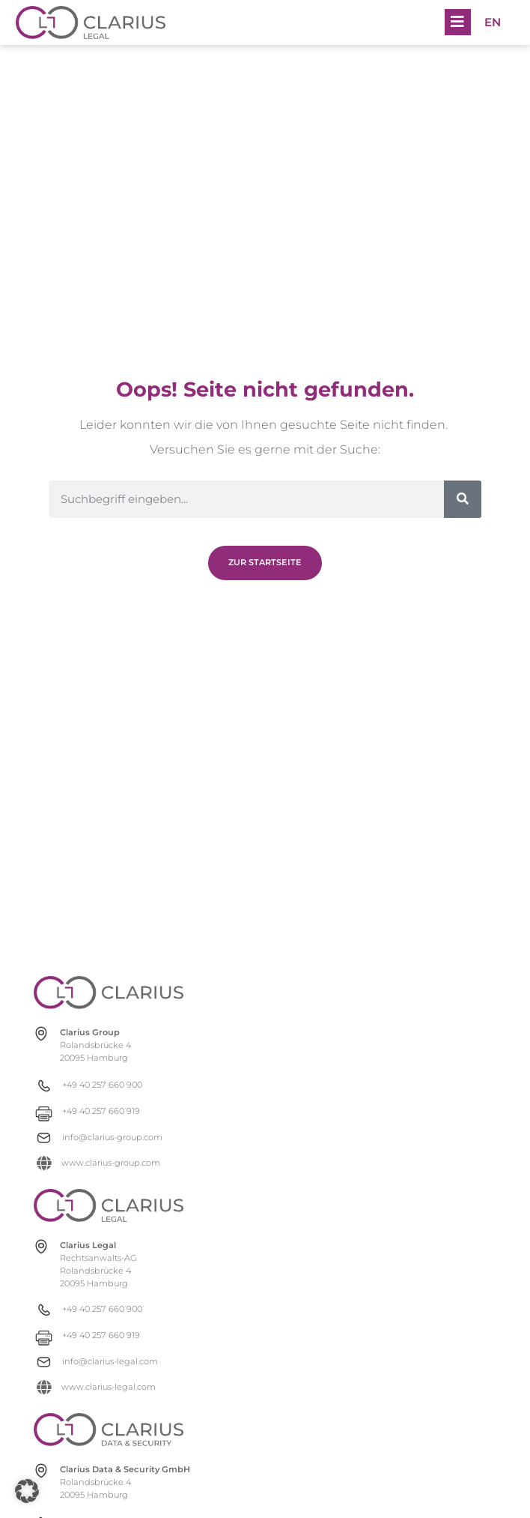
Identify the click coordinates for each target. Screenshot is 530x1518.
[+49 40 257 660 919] (108, 1111)
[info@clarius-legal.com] (108, 1361)
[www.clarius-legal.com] (108, 1387)
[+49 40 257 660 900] (108, 1085)
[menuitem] (492, 22)
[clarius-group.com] (108, 992)
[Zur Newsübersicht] (265, 562)
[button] (458, 22)
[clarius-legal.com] (108, 1205)
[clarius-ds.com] (108, 1429)
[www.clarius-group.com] (108, 1162)
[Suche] (462, 499)
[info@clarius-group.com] (108, 1137)
